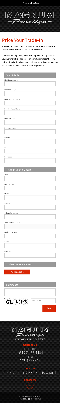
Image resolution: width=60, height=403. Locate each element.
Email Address (12, 99)
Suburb (7, 137)
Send (49, 308)
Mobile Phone (9, 118)
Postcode (8, 157)
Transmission (12, 222)
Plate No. (7, 251)
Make (9, 184)
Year (8, 174)
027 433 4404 (30, 360)
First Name (11, 80)
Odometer (30, 215)
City (5, 147)
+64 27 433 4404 (30, 352)
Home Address (10, 128)
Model (30, 196)
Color (6, 242)
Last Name (11, 89)
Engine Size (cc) (10, 232)
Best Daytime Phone (12, 109)
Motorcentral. (34, 399)
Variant (30, 206)
